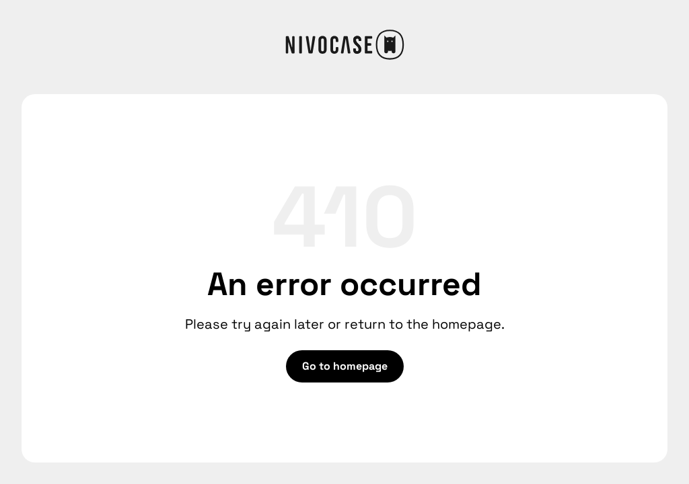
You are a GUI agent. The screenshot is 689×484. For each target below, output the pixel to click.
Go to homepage (345, 366)
